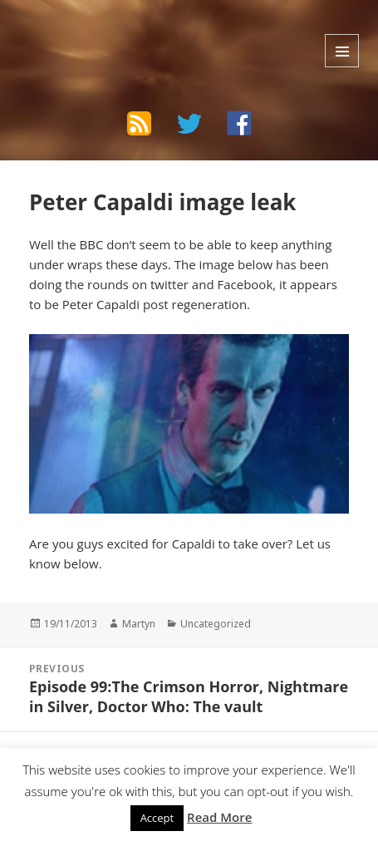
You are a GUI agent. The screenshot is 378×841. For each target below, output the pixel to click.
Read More (219, 817)
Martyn (138, 624)
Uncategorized (215, 624)
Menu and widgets (342, 50)
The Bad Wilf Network (120, 31)
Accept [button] (157, 817)
